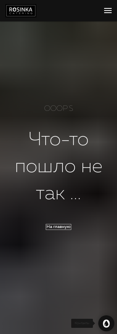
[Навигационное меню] (108, 10)
